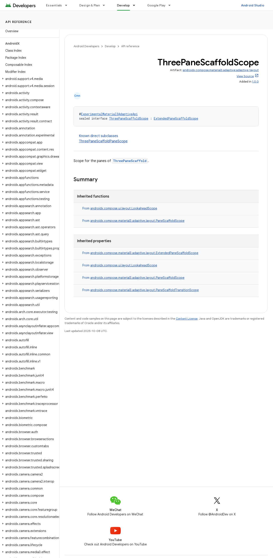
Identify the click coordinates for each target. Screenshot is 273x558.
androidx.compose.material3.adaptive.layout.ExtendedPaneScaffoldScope (144, 253)
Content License (187, 318)
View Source (245, 76)
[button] (29, 78)
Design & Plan (89, 5)
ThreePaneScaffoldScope (128, 118)
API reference (18, 22)
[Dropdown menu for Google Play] (171, 5)
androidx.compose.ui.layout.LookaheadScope (123, 208)
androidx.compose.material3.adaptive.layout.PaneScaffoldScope (137, 221)
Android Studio (252, 5)
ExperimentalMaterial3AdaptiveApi (109, 114)
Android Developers (86, 46)
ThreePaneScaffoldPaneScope (103, 141)
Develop (110, 46)
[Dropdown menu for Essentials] (68, 5)
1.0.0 (255, 81)
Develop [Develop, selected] (123, 5)
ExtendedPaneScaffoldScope (176, 118)
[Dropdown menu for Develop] (136, 5)
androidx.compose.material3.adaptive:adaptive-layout (221, 70)
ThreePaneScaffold (130, 161)
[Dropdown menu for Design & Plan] (106, 5)
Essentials (54, 5)
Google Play (156, 5)
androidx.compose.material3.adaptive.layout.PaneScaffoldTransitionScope (144, 290)
